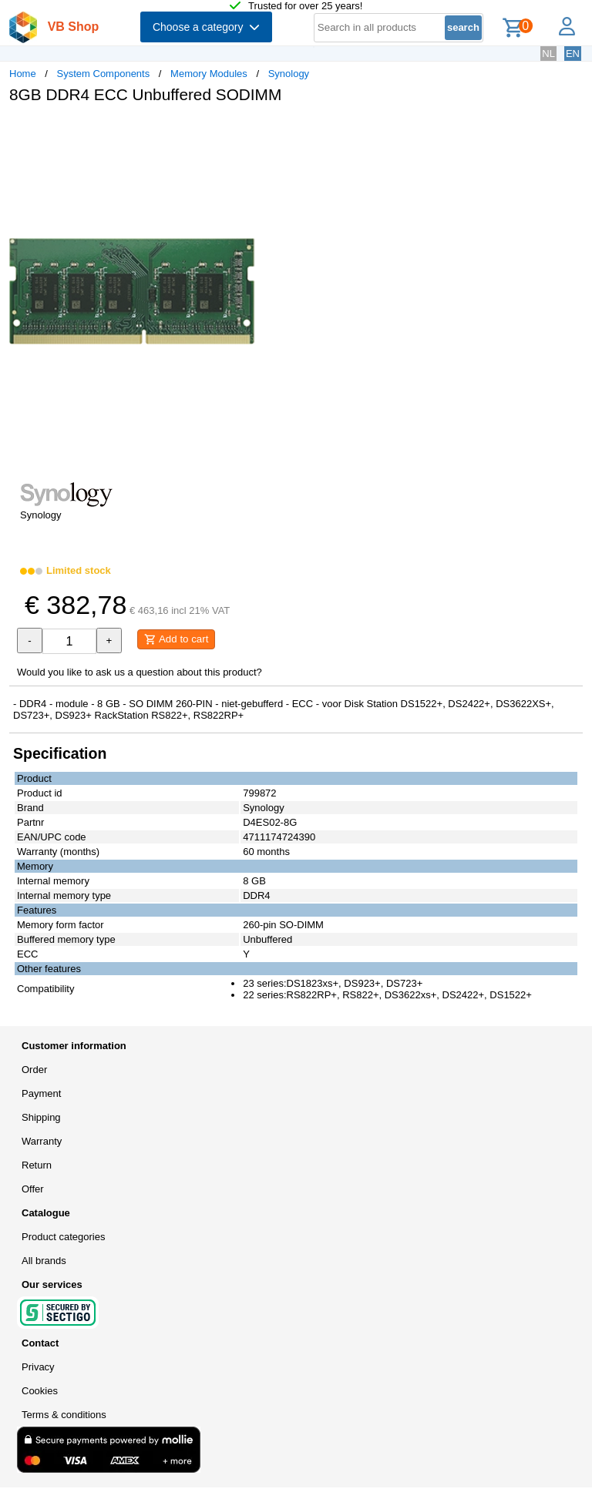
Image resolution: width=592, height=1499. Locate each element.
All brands (44, 1260)
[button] (458, 131)
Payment (41, 1093)
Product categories (63, 1236)
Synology (288, 73)
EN (573, 53)
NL (548, 53)
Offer (33, 1189)
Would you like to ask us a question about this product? (139, 672)
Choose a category (206, 27)
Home (22, 73)
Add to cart (176, 639)
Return (37, 1165)
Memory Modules (208, 73)
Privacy (38, 1367)
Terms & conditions (64, 1414)
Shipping (41, 1117)
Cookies (40, 1391)
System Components (103, 73)
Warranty (42, 1141)
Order (34, 1069)
